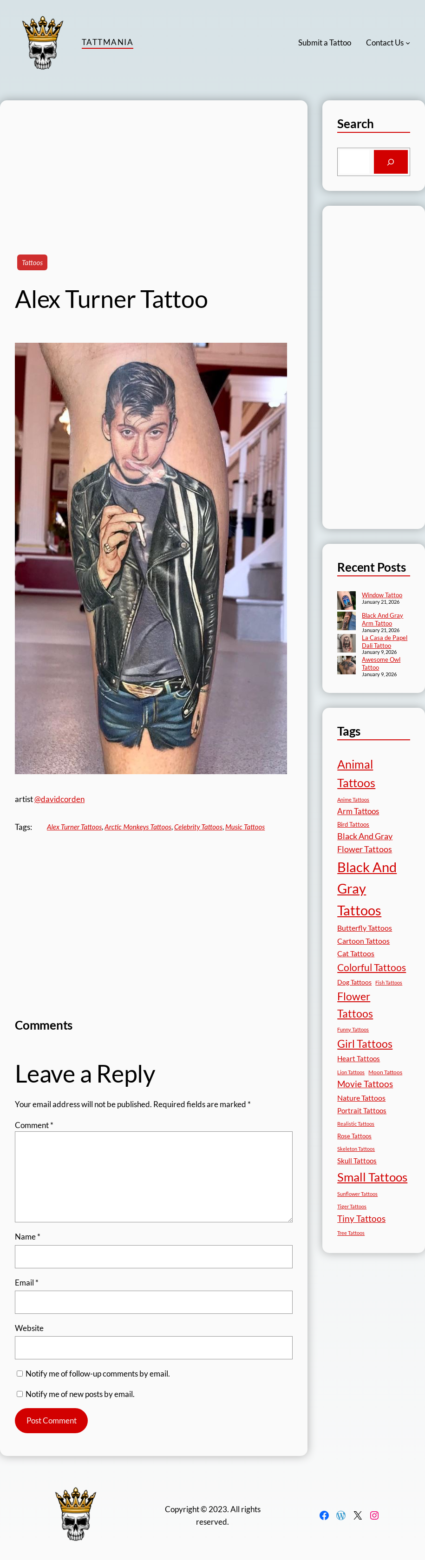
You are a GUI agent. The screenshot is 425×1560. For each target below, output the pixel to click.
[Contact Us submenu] (407, 42)
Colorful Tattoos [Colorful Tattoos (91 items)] (371, 967)
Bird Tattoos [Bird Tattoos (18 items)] (353, 824)
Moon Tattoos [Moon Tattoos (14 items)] (385, 1072)
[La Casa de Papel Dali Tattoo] (346, 644)
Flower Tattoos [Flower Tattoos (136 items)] (355, 1005)
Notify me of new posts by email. (80, 1394)
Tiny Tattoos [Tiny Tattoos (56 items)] (361, 1218)
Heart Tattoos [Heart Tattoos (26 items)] (358, 1058)
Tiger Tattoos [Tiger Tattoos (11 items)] (351, 1206)
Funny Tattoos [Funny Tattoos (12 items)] (353, 1029)
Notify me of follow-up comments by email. (98, 1373)
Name (27, 1236)
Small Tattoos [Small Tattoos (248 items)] (372, 1176)
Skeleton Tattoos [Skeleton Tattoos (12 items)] (356, 1149)
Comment (34, 1125)
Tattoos (32, 262)
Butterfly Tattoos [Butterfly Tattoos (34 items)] (364, 927)
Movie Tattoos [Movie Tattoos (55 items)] (365, 1084)
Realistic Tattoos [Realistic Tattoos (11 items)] (355, 1124)
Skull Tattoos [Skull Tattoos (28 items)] (357, 1160)
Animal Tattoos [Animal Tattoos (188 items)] (356, 773)
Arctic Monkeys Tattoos (138, 826)
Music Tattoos (245, 826)
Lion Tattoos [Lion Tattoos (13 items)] (351, 1072)
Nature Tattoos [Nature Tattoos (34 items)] (361, 1097)
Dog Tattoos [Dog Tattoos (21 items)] (354, 982)
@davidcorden (59, 799)
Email (27, 1282)
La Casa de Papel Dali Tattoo (384, 641)
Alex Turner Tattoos (74, 826)
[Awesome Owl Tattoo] (346, 666)
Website (29, 1328)
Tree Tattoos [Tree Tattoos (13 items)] (351, 1233)
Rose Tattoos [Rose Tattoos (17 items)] (354, 1136)
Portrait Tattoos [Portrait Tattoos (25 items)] (361, 1111)
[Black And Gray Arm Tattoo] (346, 622)
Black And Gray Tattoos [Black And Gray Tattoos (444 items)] (367, 889)
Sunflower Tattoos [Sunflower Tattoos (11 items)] (357, 1194)
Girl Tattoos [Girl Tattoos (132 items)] (364, 1043)
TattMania (107, 42)
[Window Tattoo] (346, 601)
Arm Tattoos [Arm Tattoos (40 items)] (358, 811)
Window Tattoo (382, 595)
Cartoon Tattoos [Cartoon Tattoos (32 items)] (363, 940)
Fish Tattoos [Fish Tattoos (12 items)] (388, 982)
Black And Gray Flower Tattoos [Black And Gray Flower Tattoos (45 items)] (364, 842)
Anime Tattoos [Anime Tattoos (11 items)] (353, 799)
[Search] (391, 162)
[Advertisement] (153, 165)
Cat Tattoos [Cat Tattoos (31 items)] (355, 953)
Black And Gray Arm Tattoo (382, 619)
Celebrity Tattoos (198, 826)
